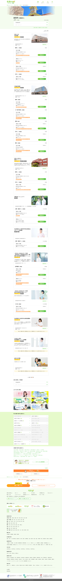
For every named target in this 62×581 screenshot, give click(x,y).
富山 (14, 519)
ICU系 (21, 538)
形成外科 (20, 559)
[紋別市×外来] (22, 423)
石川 (17, 519)
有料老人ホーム (15, 544)
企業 (51, 544)
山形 (24, 517)
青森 (15, 517)
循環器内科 (27, 557)
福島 (26, 517)
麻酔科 (53, 559)
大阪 (9, 524)
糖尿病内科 (38, 557)
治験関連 (50, 538)
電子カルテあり (49, 565)
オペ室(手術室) (13, 538)
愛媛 (14, 528)
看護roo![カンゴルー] (9, 5)
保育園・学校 (40, 538)
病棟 (7, 538)
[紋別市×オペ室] (39, 423)
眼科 (29, 559)
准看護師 (11, 534)
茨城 (19, 521)
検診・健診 (35, 538)
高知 (16, 528)
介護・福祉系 (31, 538)
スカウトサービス (18, 494)
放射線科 (49, 559)
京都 (12, 524)
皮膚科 (36, 559)
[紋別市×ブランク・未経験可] (22, 444)
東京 (9, 521)
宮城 (19, 517)
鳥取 (14, 526)
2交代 (8, 553)
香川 (12, 528)
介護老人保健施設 (9, 544)
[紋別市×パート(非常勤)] (22, 421)
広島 (9, 526)
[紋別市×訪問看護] (22, 425)
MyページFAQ (42, 494)
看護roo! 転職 (16, 5)
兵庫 (14, 524)
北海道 (20, 5)
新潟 (12, 519)
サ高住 (34, 544)
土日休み (17, 565)
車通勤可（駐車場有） (28, 565)
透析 (23, 538)
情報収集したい (37, 473)
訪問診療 (44, 538)
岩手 (17, 517)
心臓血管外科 (50, 557)
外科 (42, 557)
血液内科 (31, 557)
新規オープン (9, 565)
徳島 (9, 528)
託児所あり (38, 565)
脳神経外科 (13, 559)
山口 (18, 526)
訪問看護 (26, 538)
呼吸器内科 (18, 557)
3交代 (10, 553)
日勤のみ (13, 553)
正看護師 (8, 534)
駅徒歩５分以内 (22, 565)
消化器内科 (23, 557)
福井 (19, 519)
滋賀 (16, 524)
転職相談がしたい (19, 473)
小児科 (24, 559)
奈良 (18, 524)
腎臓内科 (34, 557)
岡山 (12, 526)
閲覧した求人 (9, 494)
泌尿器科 (39, 559)
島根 (16, 526)
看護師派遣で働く (34, 494)
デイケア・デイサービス (23, 544)
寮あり (34, 565)
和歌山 (21, 524)
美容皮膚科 (12, 557)
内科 (15, 557)
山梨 (21, 519)
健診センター (43, 544)
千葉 (17, 521)
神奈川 (12, 521)
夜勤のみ (17, 553)
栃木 (21, 521)
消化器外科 (8, 559)
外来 (9, 538)
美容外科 (8, 557)
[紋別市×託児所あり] (22, 441)
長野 (23, 519)
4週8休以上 (13, 565)
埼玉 (14, 521)
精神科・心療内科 (45, 559)
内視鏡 (47, 538)
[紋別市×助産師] (39, 416)
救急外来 (18, 538)
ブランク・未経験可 (43, 565)
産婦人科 (26, 559)
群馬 (23, 521)
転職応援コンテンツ (26, 494)
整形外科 (16, 559)
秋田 (22, 517)
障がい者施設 (38, 544)
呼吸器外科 (45, 557)
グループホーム (29, 544)
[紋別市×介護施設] (22, 432)
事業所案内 (8, 571)
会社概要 (8, 569)
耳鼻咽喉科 (33, 559)
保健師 (15, 534)
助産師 (18, 534)
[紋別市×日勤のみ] (22, 418)
